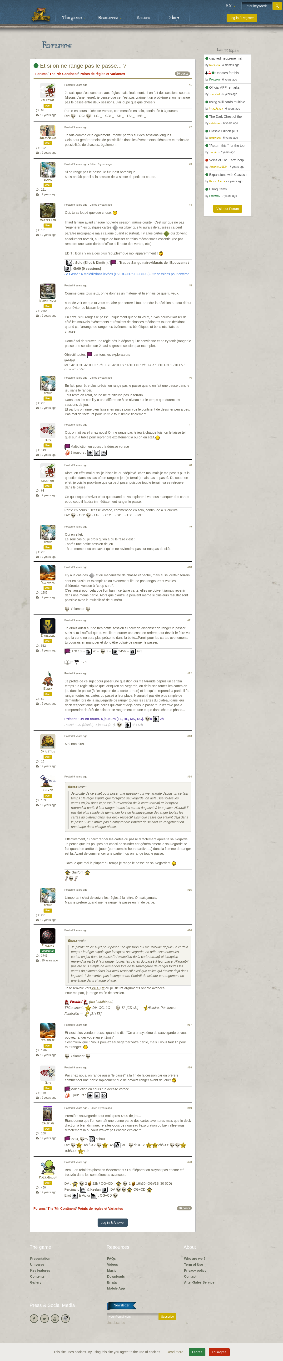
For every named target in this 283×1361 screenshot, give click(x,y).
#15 (189, 889)
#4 (190, 204)
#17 (189, 1024)
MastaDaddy (48, 1177)
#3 (190, 164)
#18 (189, 1067)
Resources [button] (109, 17)
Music (112, 1270)
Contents (37, 1276)
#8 (190, 465)
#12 (189, 673)
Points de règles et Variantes (102, 74)
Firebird (47, 946)
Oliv (48, 440)
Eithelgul (47, 636)
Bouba (47, 689)
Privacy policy (195, 1270)
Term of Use (193, 1264)
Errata (112, 1282)
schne (48, 180)
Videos (112, 1264)
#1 (190, 84)
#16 (189, 930)
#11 (189, 620)
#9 (190, 526)
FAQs (111, 1258)
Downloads (116, 1276)
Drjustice (47, 751)
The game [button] (73, 17)
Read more (175, 1352)
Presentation (40, 1258)
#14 (189, 776)
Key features (40, 1270)
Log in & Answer (113, 1222)
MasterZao (48, 220)
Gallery (35, 1282)
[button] (230, 6)
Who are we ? (194, 1258)
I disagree (219, 1352)
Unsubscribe (116, 1323)
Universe (37, 1264)
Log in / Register (242, 18)
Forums (143, 17)
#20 (189, 1162)
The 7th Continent (64, 74)
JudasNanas (47, 138)
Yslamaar (48, 582)
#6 (190, 377)
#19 (189, 1108)
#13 (189, 736)
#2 (190, 127)
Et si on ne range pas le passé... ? (80, 65)
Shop (174, 17)
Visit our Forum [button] (227, 209)
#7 (190, 424)
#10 (189, 567)
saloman (48, 1123)
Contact (190, 1276)
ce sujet (97, 988)
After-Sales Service (199, 1282)
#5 (190, 285)
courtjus (47, 100)
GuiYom (48, 790)
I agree (197, 1352)
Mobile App (116, 1288)
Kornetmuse (47, 301)
